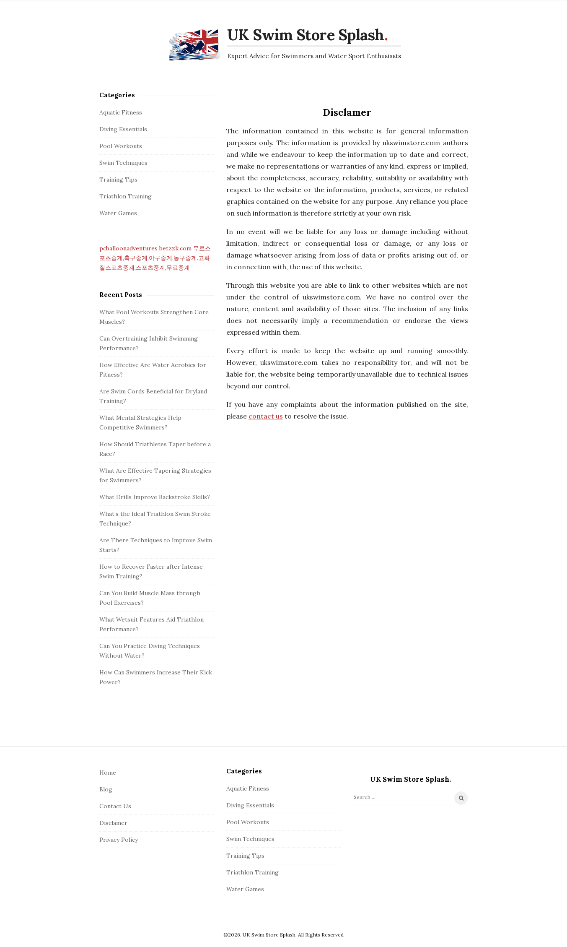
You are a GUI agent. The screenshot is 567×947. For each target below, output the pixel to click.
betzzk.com (175, 248)
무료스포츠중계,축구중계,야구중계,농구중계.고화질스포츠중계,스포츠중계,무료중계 (155, 258)
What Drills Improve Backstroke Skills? (154, 497)
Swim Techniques (123, 163)
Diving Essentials (123, 129)
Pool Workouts (120, 146)
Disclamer (113, 823)
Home (107, 772)
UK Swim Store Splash (305, 34)
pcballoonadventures (128, 248)
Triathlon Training (125, 196)
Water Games (118, 213)
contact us (266, 416)
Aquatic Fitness (120, 112)
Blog (105, 789)
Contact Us (115, 806)
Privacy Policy (118, 839)
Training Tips (118, 179)
